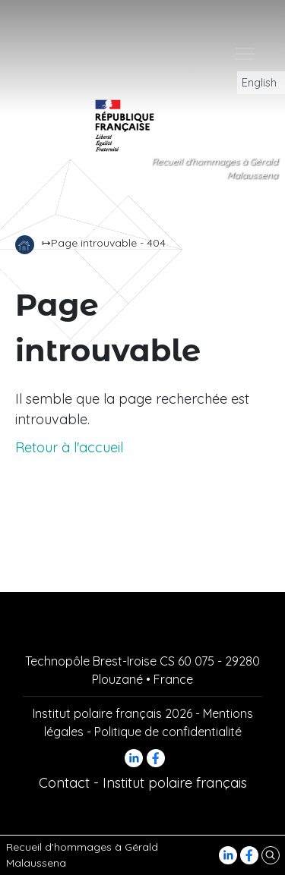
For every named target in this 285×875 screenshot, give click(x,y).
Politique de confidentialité (168, 731)
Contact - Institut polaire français (143, 783)
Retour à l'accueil (69, 447)
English (254, 83)
